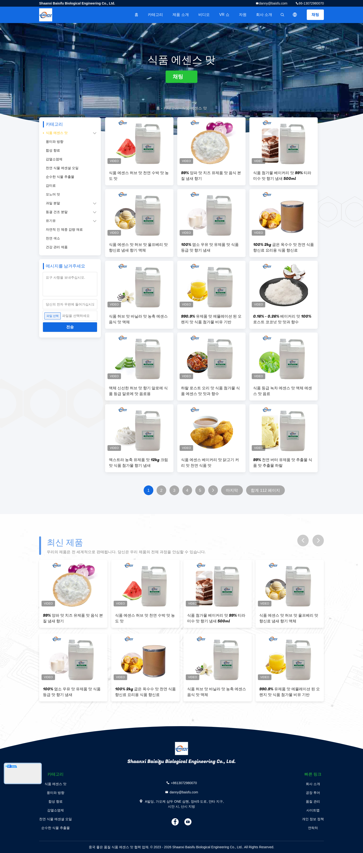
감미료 (51, 185)
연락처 (313, 828)
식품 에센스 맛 (57, 133)
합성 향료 (53, 150)
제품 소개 (180, 15)
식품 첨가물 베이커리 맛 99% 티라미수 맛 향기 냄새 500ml (282, 175)
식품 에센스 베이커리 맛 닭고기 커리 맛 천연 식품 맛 (210, 462)
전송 (70, 327)
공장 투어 (313, 793)
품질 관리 (313, 801)
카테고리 (155, 15)
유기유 (51, 221)
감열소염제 (54, 159)
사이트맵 (313, 810)
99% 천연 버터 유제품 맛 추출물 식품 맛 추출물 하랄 (282, 462)
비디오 (204, 15)
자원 (243, 15)
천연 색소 (53, 238)
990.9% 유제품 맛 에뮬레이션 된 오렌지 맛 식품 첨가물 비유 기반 (211, 319)
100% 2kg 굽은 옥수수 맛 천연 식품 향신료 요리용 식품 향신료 (283, 247)
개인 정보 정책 (313, 819)
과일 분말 (53, 203)
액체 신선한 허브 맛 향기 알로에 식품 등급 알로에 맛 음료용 (138, 391)
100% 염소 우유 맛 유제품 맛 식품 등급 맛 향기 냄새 (210, 247)
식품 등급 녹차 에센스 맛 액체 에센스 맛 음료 (282, 391)
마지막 (232, 490)
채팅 (315, 15)
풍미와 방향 (54, 141)
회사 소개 (264, 15)
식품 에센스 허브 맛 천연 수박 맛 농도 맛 (139, 175)
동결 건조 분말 (57, 212)
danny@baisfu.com (273, 3)
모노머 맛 (53, 194)
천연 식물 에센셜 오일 (62, 168)
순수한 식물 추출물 (60, 177)
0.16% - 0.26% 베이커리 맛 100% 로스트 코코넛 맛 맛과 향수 (282, 319)
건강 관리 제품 (57, 247)
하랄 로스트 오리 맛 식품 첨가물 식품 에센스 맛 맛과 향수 (210, 391)
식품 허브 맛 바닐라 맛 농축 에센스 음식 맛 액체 (138, 319)
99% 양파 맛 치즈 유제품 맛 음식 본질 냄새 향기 (211, 175)
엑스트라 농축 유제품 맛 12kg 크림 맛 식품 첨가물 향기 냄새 (138, 462)
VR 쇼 (224, 15)
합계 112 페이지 (265, 490)
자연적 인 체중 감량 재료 (64, 229)
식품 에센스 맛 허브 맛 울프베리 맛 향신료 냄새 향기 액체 (138, 247)
